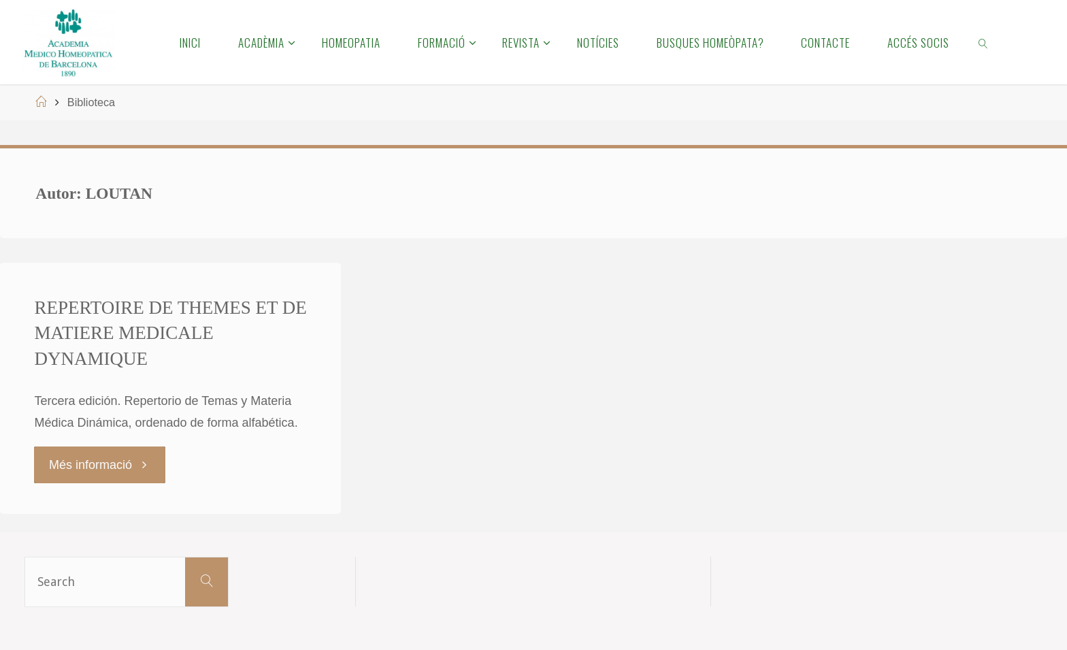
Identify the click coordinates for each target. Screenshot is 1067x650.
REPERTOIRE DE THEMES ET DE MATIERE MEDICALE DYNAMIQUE (170, 333)
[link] (984, 42)
